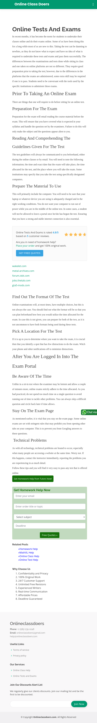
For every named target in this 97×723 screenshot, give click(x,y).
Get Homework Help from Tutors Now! (33, 478)
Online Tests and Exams (24, 676)
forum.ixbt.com (21, 275)
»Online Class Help (28, 556)
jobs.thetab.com (21, 280)
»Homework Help (28, 549)
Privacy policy (19, 656)
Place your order (25, 245)
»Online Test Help (28, 559)
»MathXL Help (26, 552)
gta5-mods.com (21, 285)
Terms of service (21, 650)
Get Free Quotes (29, 253)
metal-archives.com (23, 271)
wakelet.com (19, 266)
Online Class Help (21, 670)
